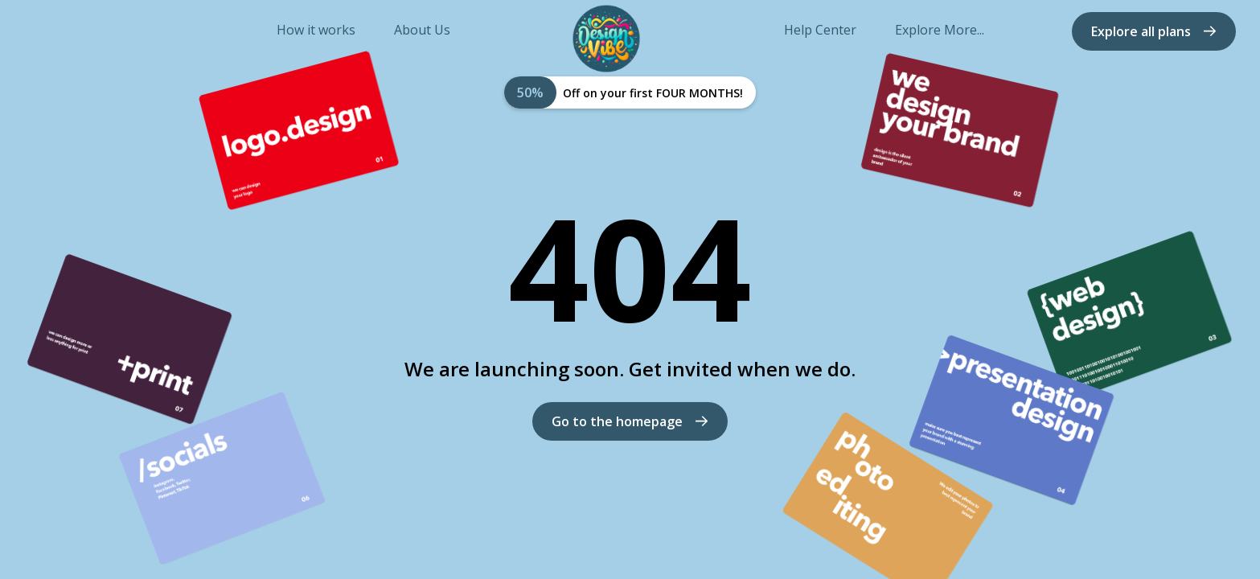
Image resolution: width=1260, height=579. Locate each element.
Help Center (820, 30)
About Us (422, 30)
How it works (316, 30)
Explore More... (939, 30)
